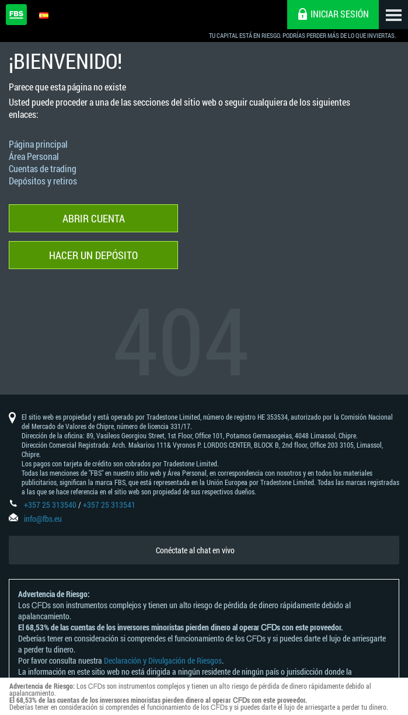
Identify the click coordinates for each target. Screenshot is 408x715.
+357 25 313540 (50, 504)
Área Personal (34, 156)
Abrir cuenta (93, 218)
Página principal (38, 144)
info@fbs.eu (43, 518)
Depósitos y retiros (43, 181)
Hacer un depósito (93, 255)
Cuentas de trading (42, 168)
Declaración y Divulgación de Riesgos (163, 660)
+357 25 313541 (109, 504)
